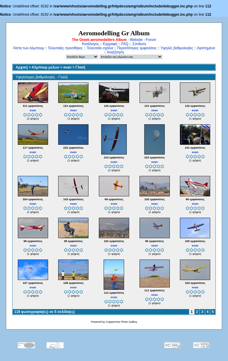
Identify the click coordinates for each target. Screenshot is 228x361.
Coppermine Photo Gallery (121, 321)
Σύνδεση (139, 44)
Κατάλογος (90, 44)
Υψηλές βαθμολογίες (177, 48)
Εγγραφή (110, 44)
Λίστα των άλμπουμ (28, 48)
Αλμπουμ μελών (45, 67)
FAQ (124, 44)
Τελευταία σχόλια (100, 48)
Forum (151, 40)
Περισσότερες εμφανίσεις (137, 48)
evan (67, 67)
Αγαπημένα (206, 48)
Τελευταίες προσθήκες (65, 48)
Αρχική (22, 67)
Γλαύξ (80, 67)
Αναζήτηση (115, 52)
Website (136, 40)
